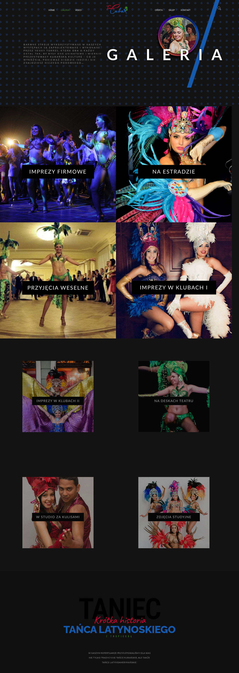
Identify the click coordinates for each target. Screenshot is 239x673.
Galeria (65, 10)
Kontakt (185, 10)
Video (78, 10)
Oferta (159, 10)
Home (52, 10)
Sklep (172, 10)
